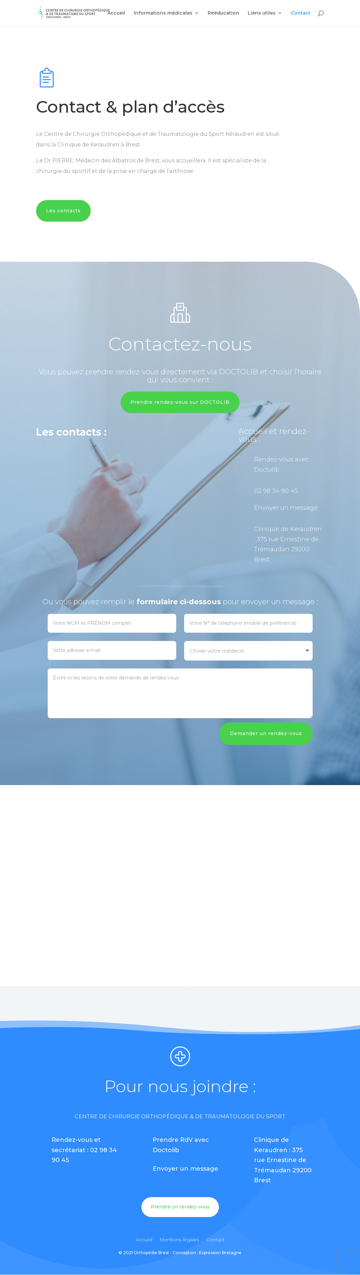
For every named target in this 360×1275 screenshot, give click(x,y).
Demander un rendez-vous (266, 733)
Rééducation (223, 13)
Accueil (116, 13)
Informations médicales (163, 13)
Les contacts (63, 211)
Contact (301, 13)
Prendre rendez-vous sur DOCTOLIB (180, 402)
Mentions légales (179, 1240)
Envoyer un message (286, 507)
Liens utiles (262, 13)
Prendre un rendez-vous (180, 1207)
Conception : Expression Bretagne (207, 1252)
